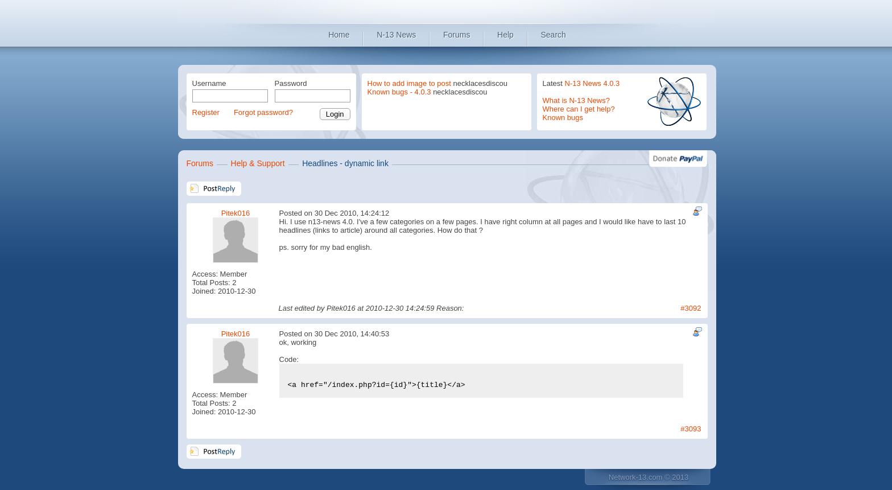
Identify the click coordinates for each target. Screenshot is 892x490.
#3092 (690, 308)
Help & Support (258, 163)
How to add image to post (409, 83)
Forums (456, 34)
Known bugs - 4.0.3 (399, 92)
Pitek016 (235, 213)
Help (505, 34)
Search (553, 34)
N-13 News (396, 34)
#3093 (690, 429)
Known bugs (563, 117)
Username (209, 83)
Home (338, 34)
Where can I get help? (579, 109)
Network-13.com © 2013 (648, 477)
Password (291, 83)
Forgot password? (263, 112)
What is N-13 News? (576, 100)
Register (206, 112)
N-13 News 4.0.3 (592, 83)
